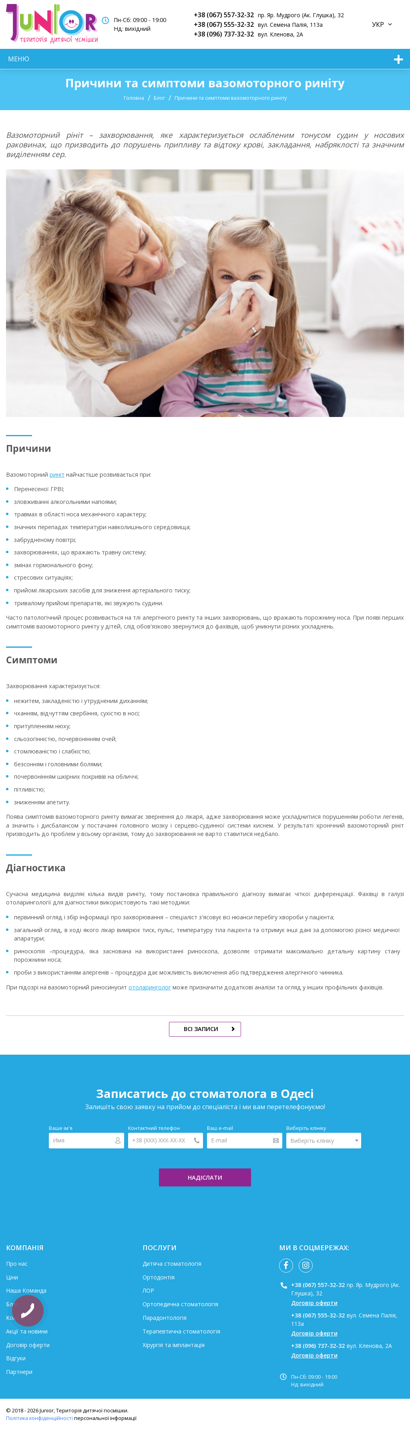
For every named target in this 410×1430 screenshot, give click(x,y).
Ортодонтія (159, 1277)
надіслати (205, 1177)
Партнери (19, 1372)
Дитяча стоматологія (172, 1263)
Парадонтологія (165, 1317)
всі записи (201, 1029)
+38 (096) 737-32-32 (224, 34)
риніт (57, 474)
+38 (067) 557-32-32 (224, 14)
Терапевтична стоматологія (181, 1331)
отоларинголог (150, 987)
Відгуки (16, 1358)
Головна (134, 97)
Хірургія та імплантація (174, 1345)
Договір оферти (28, 1345)
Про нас (17, 1263)
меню (18, 58)
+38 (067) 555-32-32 (224, 24)
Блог (159, 97)
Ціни (12, 1277)
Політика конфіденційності (39, 1418)
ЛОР (148, 1290)
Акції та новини (27, 1331)
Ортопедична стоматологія (180, 1304)
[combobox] (324, 1140)
